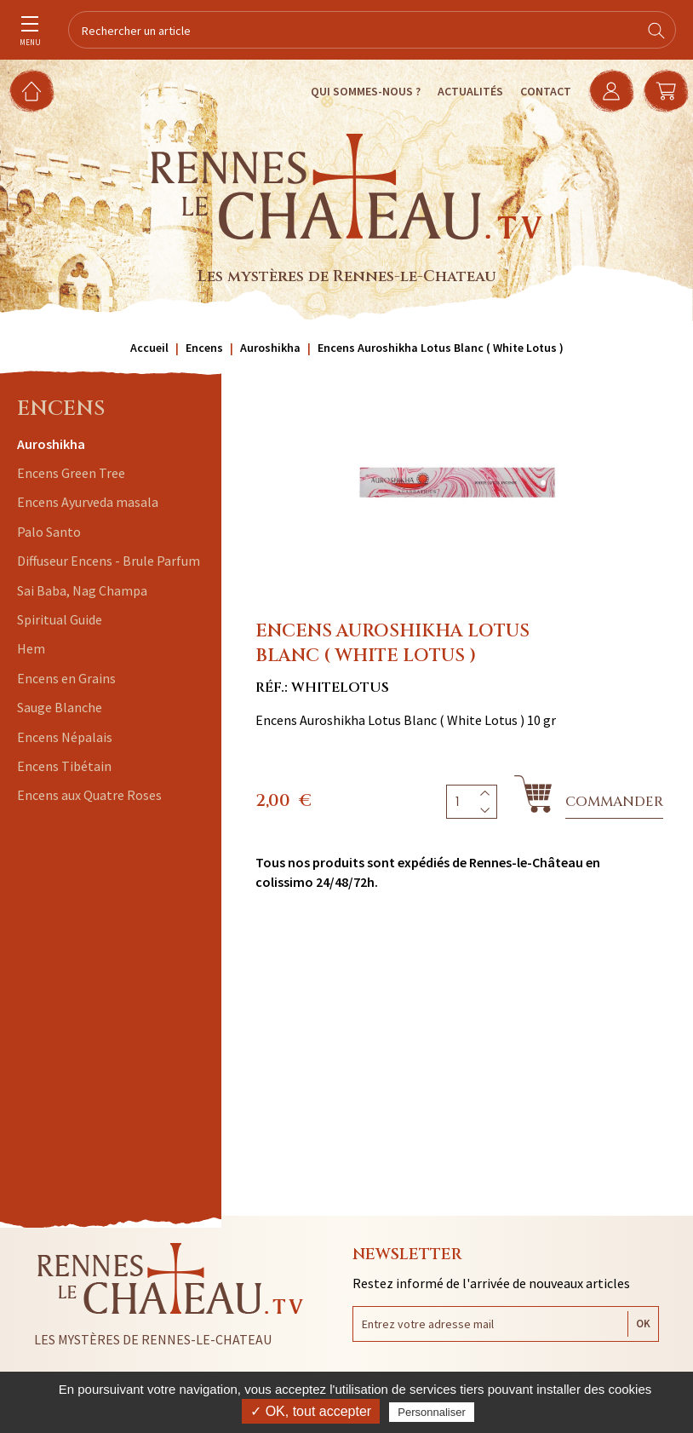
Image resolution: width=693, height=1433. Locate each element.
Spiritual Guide (59, 619)
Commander (614, 801)
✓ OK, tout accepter (310, 1411)
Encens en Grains (66, 678)
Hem (31, 648)
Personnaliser (432, 1412)
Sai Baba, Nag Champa (82, 590)
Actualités (470, 91)
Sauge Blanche (59, 707)
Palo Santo (49, 531)
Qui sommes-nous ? (366, 91)
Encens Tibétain (64, 765)
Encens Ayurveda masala (87, 501)
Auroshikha (51, 443)
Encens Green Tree (71, 472)
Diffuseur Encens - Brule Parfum (108, 560)
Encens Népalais (64, 736)
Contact (545, 91)
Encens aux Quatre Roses (89, 794)
